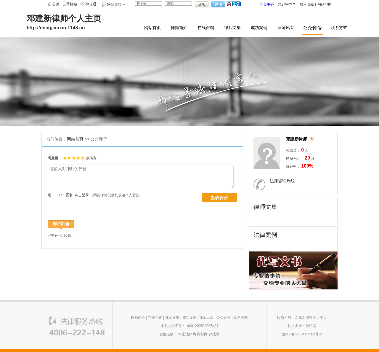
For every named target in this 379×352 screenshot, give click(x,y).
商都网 (202, 334)
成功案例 (259, 28)
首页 (56, 4)
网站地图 (324, 4)
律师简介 (179, 28)
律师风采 (285, 28)
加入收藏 (307, 4)
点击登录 (82, 195)
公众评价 (312, 28)
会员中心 (267, 4)
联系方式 (339, 28)
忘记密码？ (287, 4)
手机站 (71, 4)
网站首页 (152, 28)
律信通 (91, 4)
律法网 (214, 334)
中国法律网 (187, 334)
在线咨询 (205, 28)
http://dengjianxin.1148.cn (56, 27)
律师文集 (232, 28)
